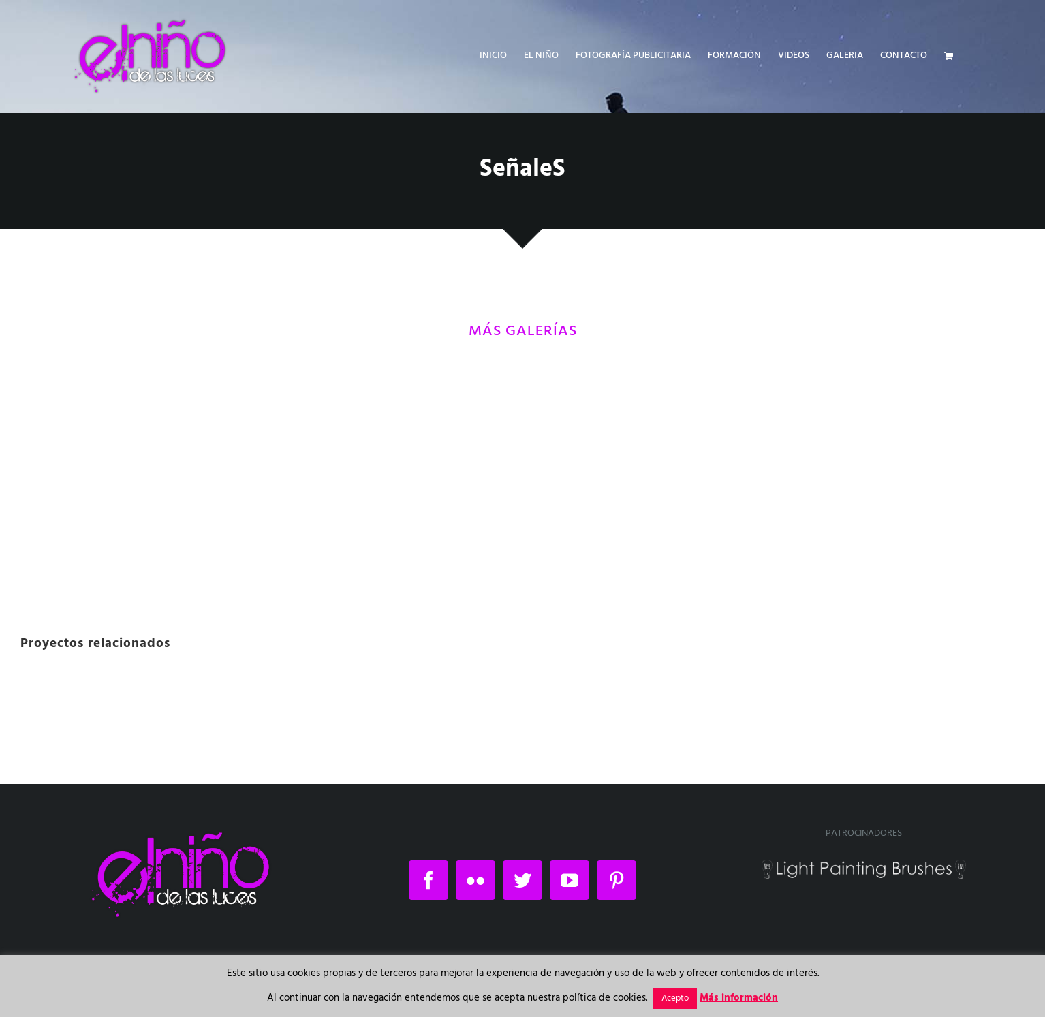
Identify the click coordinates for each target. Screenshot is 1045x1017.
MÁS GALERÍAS (523, 331)
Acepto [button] (675, 998)
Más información (739, 998)
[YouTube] (569, 880)
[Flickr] (475, 880)
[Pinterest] (616, 880)
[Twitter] (522, 880)
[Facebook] (428, 880)
